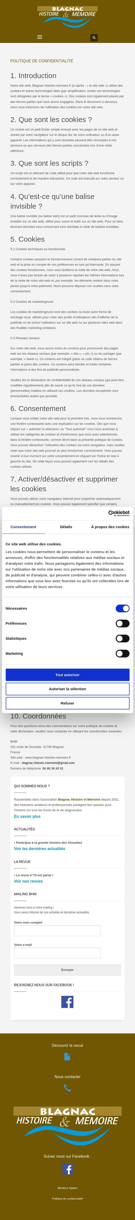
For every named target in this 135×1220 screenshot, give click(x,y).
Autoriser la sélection (67, 689)
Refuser (67, 703)
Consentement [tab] (23, 527)
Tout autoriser (68, 675)
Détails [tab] (66, 527)
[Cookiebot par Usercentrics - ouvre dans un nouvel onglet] (108, 513)
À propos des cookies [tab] (110, 527)
